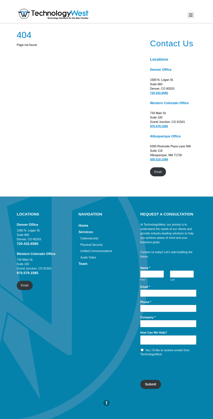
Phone (145, 302)
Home (83, 225)
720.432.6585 (159, 93)
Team (82, 264)
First (142, 279)
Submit (150, 384)
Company (148, 317)
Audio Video (88, 257)
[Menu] (190, 15)
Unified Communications (96, 251)
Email (158, 171)
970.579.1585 (159, 126)
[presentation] (168, 374)
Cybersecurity (89, 238)
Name (145, 267)
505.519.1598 (159, 159)
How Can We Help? (153, 332)
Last (172, 279)
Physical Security (91, 244)
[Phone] (168, 308)
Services (85, 232)
